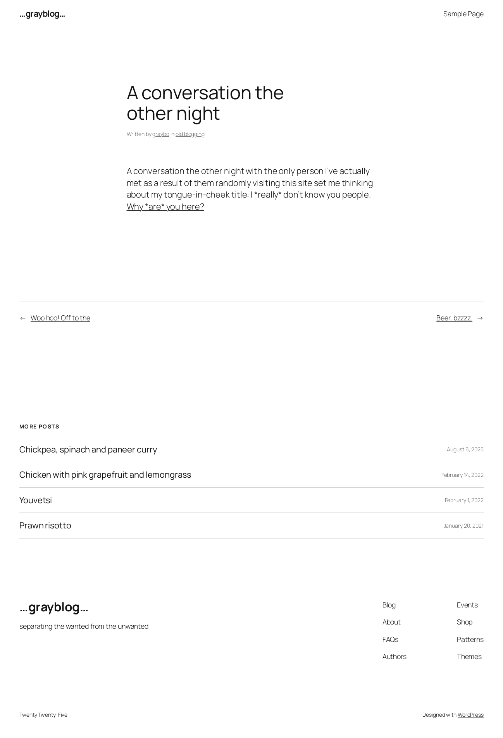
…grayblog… (42, 13)
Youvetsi (35, 500)
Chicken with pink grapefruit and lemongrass (105, 475)
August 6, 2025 (465, 449)
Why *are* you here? (165, 206)
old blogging (190, 134)
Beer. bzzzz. (454, 317)
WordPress (471, 714)
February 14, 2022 (462, 474)
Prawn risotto (45, 525)
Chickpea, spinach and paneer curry (88, 449)
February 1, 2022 (464, 500)
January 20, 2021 (464, 525)
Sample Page (463, 13)
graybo (160, 134)
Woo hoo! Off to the (60, 317)
